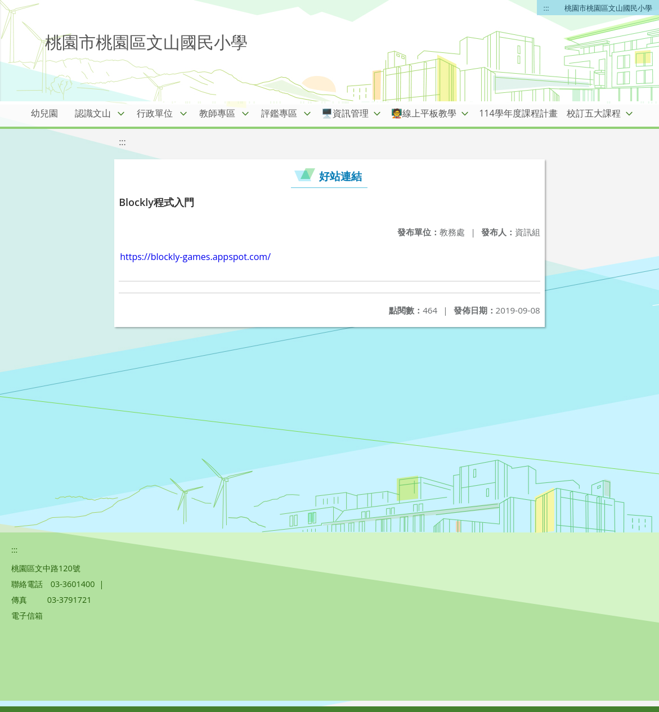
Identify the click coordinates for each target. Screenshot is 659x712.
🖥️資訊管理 (345, 113)
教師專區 (217, 113)
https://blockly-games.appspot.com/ (195, 256)
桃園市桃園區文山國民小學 (608, 8)
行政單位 (155, 113)
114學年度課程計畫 (518, 113)
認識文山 (93, 113)
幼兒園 (44, 113)
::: (546, 8)
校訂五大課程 (594, 113)
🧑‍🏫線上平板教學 (423, 113)
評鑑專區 (279, 113)
